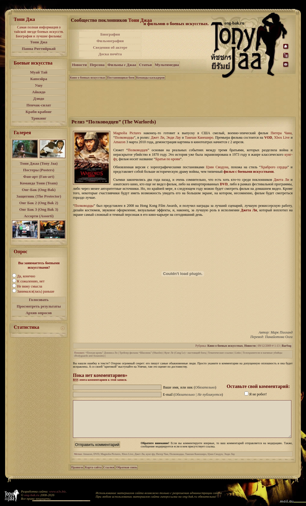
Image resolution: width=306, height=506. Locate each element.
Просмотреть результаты (39, 306)
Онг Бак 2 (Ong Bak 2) (38, 203)
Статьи (145, 64)
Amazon (87, 461)
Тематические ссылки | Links (224, 352)
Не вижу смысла (29, 286)
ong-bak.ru (31, 495)
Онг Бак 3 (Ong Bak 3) (38, 209)
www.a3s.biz (57, 491)
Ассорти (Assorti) (39, 216)
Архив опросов (39, 313)
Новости (79, 64)
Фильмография (110, 41)
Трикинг (38, 118)
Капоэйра (38, 79)
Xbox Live (127, 461)
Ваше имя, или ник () (189, 387)
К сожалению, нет (31, 281)
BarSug (286, 345)
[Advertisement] (176, 44)
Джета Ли (249, 210)
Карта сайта (93, 474)
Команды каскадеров (150, 77)
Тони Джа (39, 42)
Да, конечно (26, 276)
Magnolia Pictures (110, 461)
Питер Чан (162, 461)
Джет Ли (139, 461)
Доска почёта (110, 54)
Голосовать (39, 299)
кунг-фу (150, 461)
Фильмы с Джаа (122, 64)
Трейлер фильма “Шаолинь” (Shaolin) (141, 352)
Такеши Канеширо (195, 461)
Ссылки (108, 474)
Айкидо (38, 92)
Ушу (39, 85)
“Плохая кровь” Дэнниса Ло (101, 352)
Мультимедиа (167, 64)
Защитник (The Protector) (38, 196)
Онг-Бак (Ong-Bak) (39, 189)
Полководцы (176, 461)
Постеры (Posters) (38, 170)
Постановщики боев (120, 77)
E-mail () (193, 394)
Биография (110, 34)
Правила (77, 474)
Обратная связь (126, 474)
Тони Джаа (140, 20)
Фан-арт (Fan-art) (38, 176)
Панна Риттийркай (39, 48)
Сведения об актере (110, 47)
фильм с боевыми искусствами (249, 171)
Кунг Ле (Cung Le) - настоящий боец (185, 352)
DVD (224, 184)
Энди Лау (229, 461)
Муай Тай (38, 72)
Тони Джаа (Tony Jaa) (39, 163)
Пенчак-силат (38, 105)
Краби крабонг (39, 111)
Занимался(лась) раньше (35, 291)
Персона (97, 64)
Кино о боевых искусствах (87, 77)
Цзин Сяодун (215, 461)
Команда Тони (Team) (38, 183)
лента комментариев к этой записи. (100, 379)
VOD (268, 137)
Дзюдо (38, 98)
